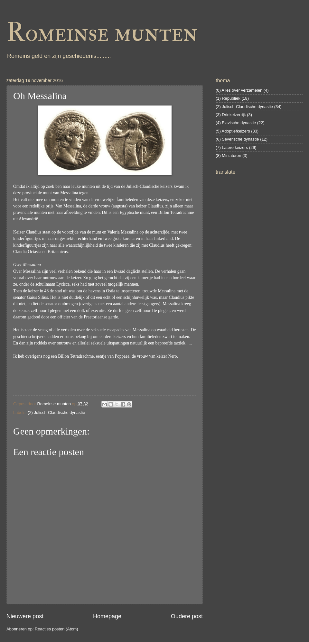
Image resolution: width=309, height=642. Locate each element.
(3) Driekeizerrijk (231, 114)
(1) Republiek (228, 98)
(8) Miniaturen (228, 155)
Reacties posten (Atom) (56, 629)
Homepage (107, 616)
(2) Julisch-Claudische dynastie (56, 412)
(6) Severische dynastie (237, 139)
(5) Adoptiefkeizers (233, 131)
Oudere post (187, 616)
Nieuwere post (24, 616)
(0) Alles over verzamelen (239, 90)
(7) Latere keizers (232, 147)
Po (117, 356)
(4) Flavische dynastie (236, 122)
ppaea (124, 356)
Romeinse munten (102, 33)
